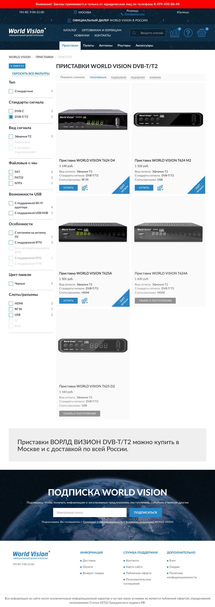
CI (16, 320)
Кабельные (22, 142)
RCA (18, 326)
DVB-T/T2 (21, 116)
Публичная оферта (138, 573)
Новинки (81, 35)
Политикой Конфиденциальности (103, 522)
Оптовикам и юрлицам (101, 30)
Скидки (174, 567)
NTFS (18, 183)
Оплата (88, 567)
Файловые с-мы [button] (23, 163)
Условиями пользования (140, 522)
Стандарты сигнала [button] (26, 102)
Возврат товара (93, 573)
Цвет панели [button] (20, 275)
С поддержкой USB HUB (31, 213)
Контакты (102, 35)
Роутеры (124, 45)
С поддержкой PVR (28, 263)
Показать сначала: (72, 77)
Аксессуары (144, 45)
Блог (172, 560)
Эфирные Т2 (23, 136)
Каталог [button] (70, 30)
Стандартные (24, 91)
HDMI (19, 303)
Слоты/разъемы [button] (23, 295)
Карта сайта (134, 567)
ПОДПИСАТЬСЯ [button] (145, 512)
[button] (133, 14)
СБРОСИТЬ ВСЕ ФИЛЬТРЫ (31, 73)
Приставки (70, 45)
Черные (20, 283)
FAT (17, 172)
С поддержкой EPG (28, 258)
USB (17, 314)
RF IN (18, 309)
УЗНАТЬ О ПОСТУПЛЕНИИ (155, 300)
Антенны (106, 45)
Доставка (89, 560)
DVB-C (19, 111)
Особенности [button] (21, 224)
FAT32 (19, 177)
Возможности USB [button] (25, 194)
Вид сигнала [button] (20, 128)
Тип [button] (12, 82)
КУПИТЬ (68, 187)
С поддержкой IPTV (28, 242)
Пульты (88, 45)
